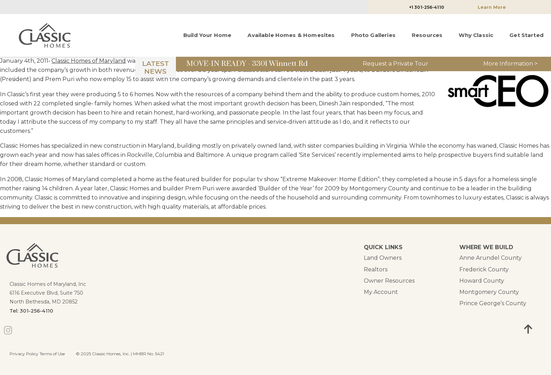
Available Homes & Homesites (291, 35)
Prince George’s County (492, 303)
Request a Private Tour (395, 63)
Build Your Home (207, 35)
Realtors (375, 269)
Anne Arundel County (490, 257)
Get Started (526, 35)
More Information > (510, 63)
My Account (381, 292)
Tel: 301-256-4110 (31, 311)
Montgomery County (489, 292)
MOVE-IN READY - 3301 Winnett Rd (247, 63)
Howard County (481, 280)
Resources (427, 35)
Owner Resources (389, 280)
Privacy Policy (24, 353)
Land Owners (383, 257)
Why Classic (476, 35)
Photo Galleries (373, 35)
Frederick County (484, 269)
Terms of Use (52, 353)
